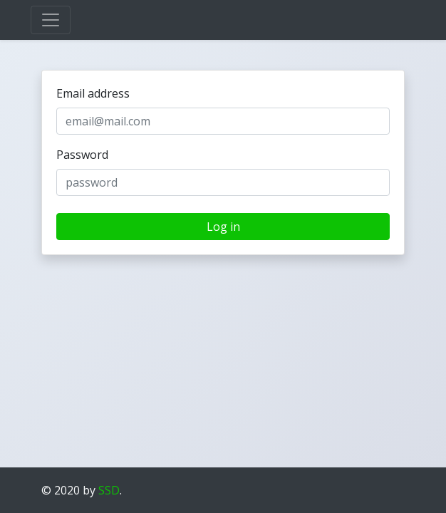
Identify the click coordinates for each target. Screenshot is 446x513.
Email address (93, 93)
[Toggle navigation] (51, 20)
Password (82, 154)
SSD (109, 490)
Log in (223, 226)
